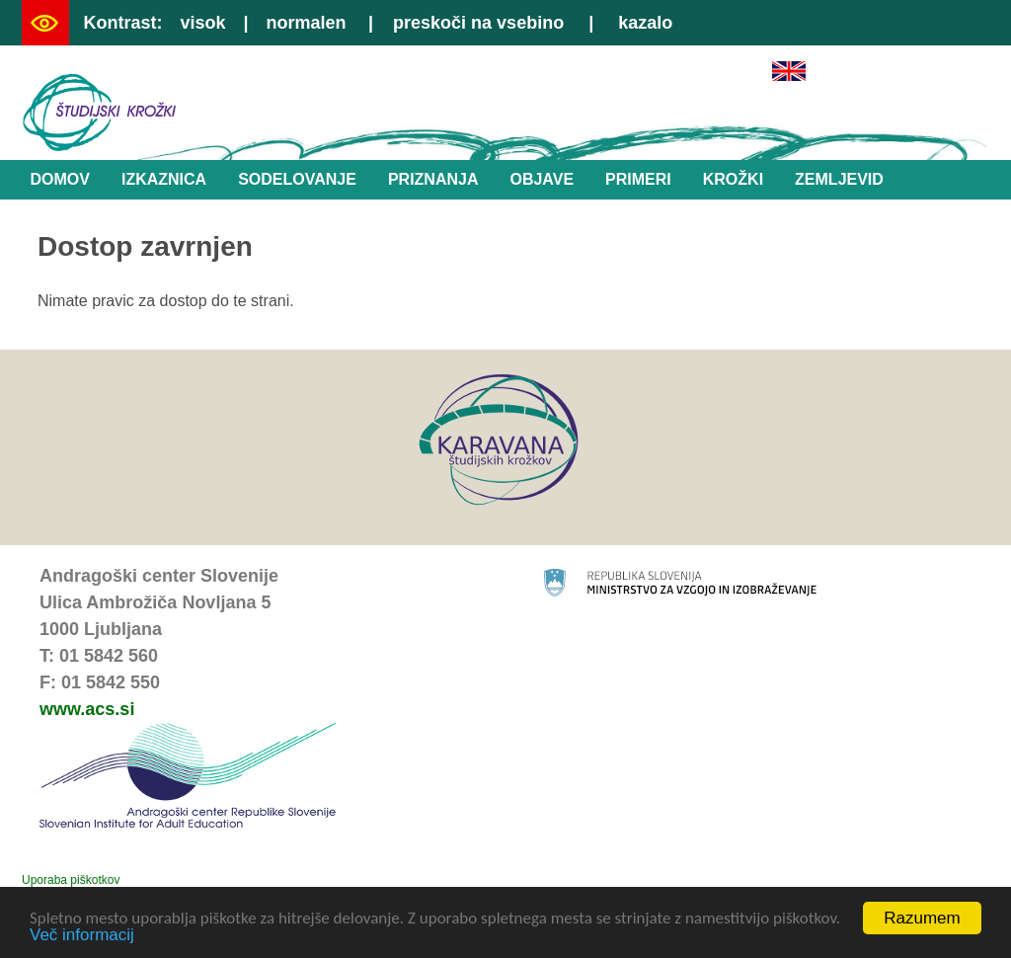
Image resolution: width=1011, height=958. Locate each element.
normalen (307, 23)
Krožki (733, 179)
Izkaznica (163, 179)
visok (202, 23)
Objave (541, 179)
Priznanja (433, 179)
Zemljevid (839, 179)
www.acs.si (86, 709)
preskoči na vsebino (478, 23)
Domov (60, 179)
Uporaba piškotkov (70, 880)
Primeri (638, 179)
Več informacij (82, 935)
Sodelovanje (297, 179)
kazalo (645, 23)
